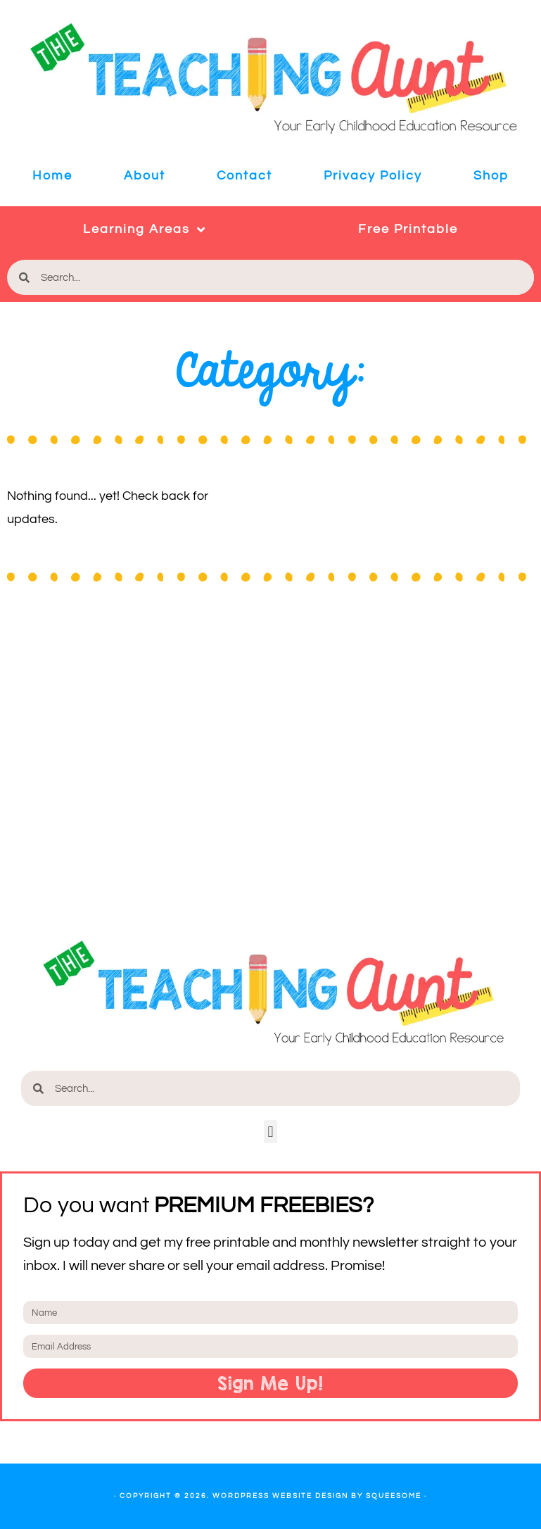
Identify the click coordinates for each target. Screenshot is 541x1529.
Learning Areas (144, 229)
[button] (270, 1131)
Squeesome (393, 1495)
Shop (491, 175)
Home (52, 175)
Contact (244, 175)
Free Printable (408, 229)
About (144, 175)
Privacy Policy (373, 175)
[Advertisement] (270, 763)
